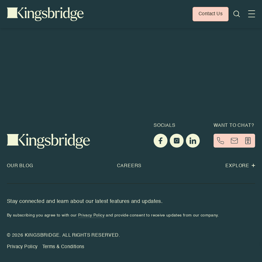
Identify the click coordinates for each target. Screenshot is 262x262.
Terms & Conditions (63, 247)
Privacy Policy (22, 247)
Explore (240, 166)
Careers (129, 166)
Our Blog (20, 166)
